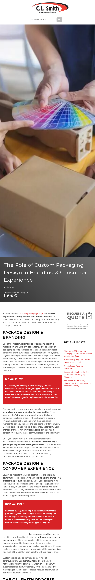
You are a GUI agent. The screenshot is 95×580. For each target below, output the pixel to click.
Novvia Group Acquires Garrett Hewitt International (77, 361)
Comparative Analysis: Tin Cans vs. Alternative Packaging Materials (77, 374)
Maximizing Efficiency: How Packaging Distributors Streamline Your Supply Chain (78, 353)
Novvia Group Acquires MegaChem (73, 367)
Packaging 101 (23, 292)
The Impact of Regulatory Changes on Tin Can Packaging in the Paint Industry (78, 383)
